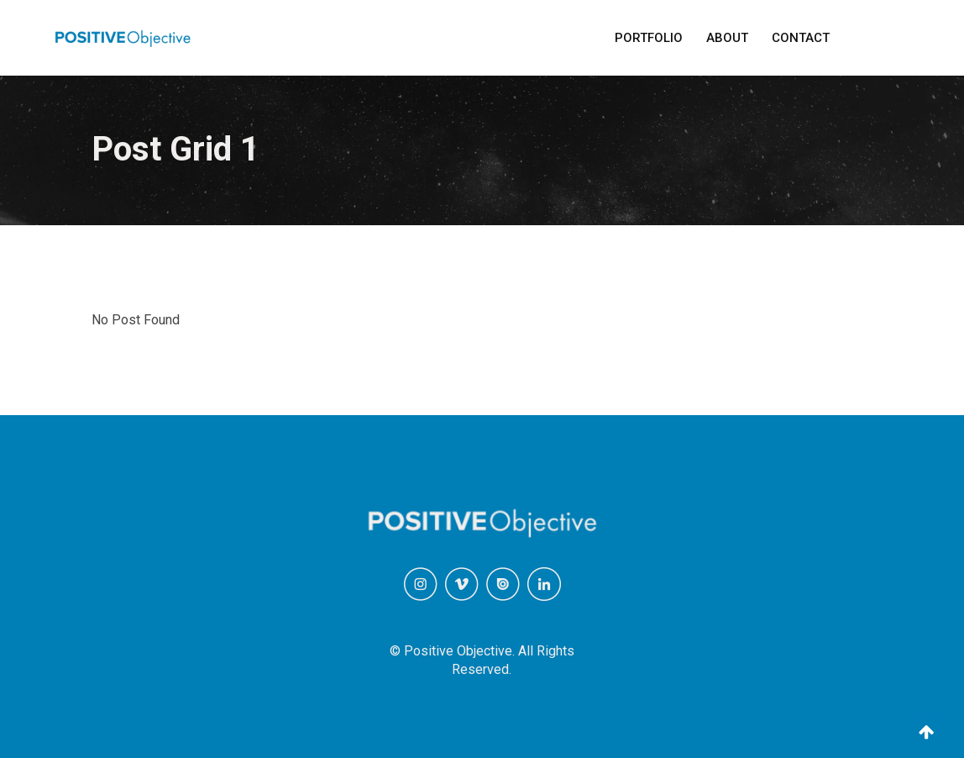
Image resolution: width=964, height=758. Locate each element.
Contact (801, 37)
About (727, 37)
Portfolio (649, 37)
